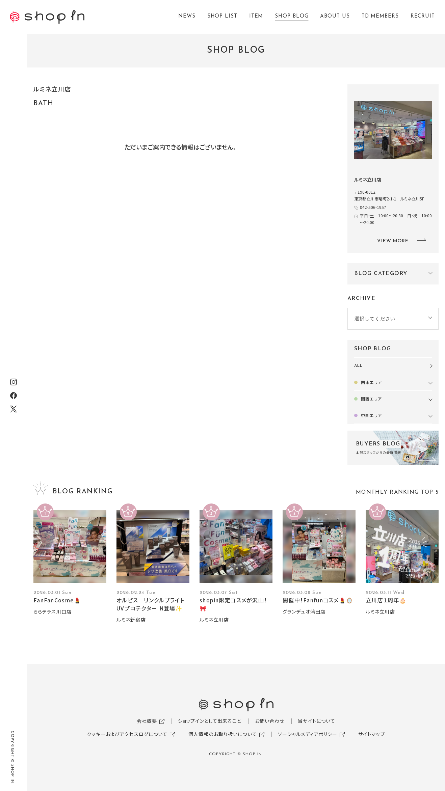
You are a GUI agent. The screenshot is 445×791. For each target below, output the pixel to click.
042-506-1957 (373, 207)
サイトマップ (371, 734)
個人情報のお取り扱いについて (222, 734)
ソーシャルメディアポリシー (308, 734)
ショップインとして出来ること (209, 720)
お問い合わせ (270, 720)
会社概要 (147, 720)
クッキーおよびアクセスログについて (127, 734)
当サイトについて (316, 720)
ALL (358, 366)
